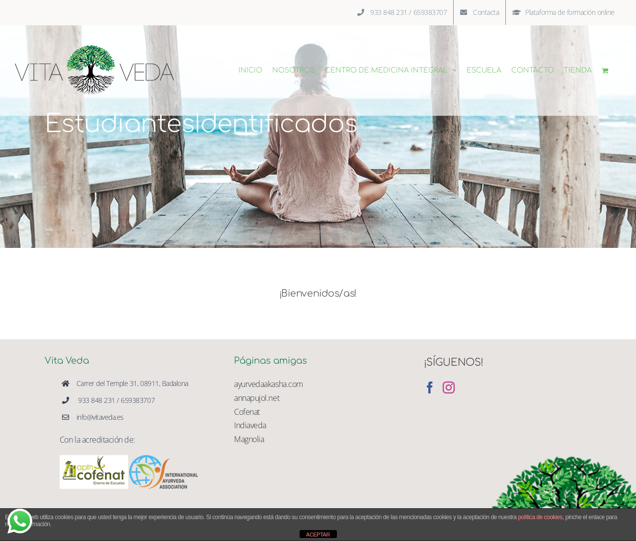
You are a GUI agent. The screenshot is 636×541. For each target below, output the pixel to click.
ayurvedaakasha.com (268, 384)
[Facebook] (430, 387)
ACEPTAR (318, 535)
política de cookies (540, 517)
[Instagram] (449, 387)
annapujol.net (256, 397)
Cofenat (247, 411)
